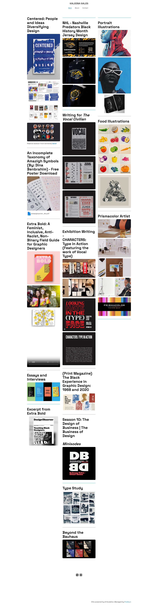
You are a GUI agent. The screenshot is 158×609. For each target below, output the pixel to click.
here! (54, 143)
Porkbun (127, 602)
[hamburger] (18, 3)
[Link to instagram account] (81, 575)
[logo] (79, 3)
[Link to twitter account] (77, 575)
